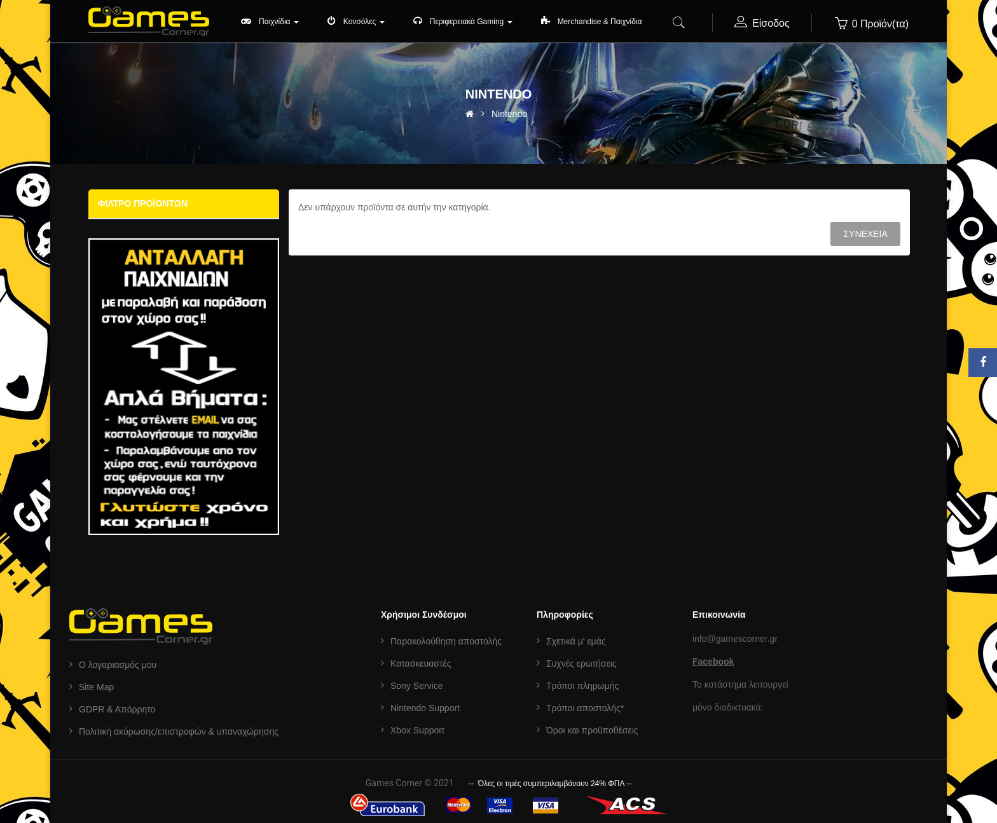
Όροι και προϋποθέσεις (592, 730)
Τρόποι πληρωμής (582, 686)
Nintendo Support (425, 708)
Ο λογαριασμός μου (117, 665)
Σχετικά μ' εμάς (575, 641)
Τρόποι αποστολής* (585, 708)
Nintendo (509, 113)
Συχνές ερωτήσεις (581, 663)
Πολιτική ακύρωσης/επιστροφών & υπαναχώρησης (178, 731)
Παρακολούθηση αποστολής (446, 641)
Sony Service (416, 686)
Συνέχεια (865, 234)
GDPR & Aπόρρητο (117, 709)
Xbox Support (417, 730)
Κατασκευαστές (420, 663)
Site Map (96, 687)
